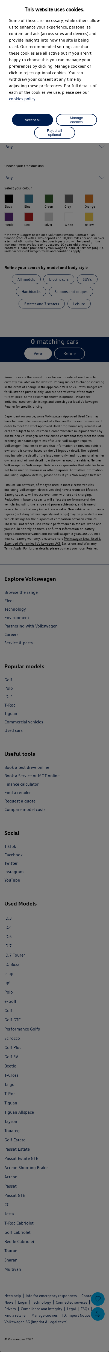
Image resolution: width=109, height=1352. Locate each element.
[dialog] (54, 676)
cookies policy (22, 98)
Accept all (32, 120)
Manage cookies (76, 120)
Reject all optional (54, 133)
